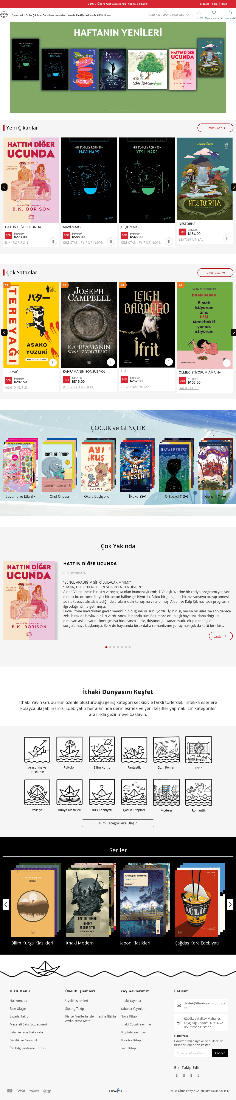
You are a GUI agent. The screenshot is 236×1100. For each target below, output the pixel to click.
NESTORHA (187, 224)
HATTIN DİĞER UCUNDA (23, 227)
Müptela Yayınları (133, 1032)
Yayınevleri (17, 15)
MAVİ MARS (72, 227)
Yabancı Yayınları (133, 1008)
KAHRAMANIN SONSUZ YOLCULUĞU (84, 371)
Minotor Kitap (131, 1040)
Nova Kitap (129, 1016)
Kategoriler (60, 15)
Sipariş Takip (209, 4)
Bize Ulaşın (18, 1008)
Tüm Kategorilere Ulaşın (118, 823)
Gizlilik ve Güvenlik (24, 1040)
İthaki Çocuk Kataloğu (86, 15)
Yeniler (29, 15)
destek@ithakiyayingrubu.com (204, 1005)
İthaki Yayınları (131, 1000)
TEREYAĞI (12, 372)
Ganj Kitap (128, 1048)
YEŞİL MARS (129, 227)
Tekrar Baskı (48, 15)
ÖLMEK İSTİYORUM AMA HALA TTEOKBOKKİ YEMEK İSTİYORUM (199, 372)
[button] (106, 647)
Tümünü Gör (215, 128)
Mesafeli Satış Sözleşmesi (28, 1024)
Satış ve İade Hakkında (26, 1032)
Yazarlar (72, 15)
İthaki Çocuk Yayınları (136, 1024)
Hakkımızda (18, 1000)
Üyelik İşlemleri (76, 1000)
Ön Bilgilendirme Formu (28, 1048)
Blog (224, 4)
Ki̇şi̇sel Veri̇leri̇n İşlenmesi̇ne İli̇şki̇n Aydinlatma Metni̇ (90, 1018)
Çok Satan (37, 15)
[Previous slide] (4, 187)
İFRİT (124, 371)
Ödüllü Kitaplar (104, 15)
